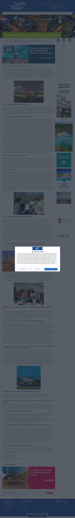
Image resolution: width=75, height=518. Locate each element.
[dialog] (37, 259)
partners (22, 253)
